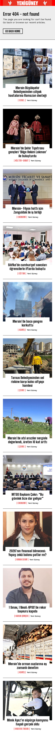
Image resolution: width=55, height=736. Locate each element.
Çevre (21, 390)
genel (22, 100)
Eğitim (22, 273)
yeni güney (32, 100)
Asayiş (22, 330)
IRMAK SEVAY (21, 559)
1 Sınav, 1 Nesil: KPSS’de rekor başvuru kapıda (27, 609)
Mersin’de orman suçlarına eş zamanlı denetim (27, 666)
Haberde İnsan (22, 729)
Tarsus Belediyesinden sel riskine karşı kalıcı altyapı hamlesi (27, 381)
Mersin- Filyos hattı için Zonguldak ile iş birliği (27, 210)
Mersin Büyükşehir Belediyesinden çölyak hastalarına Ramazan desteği (27, 92)
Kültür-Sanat (21, 160)
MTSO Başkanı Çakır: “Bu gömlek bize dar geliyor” (27, 496)
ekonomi (22, 217)
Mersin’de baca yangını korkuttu (28, 323)
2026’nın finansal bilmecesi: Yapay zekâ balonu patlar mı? (27, 553)
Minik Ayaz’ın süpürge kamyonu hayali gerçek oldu (27, 722)
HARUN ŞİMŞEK (21, 616)
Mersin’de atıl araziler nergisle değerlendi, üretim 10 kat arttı (27, 440)
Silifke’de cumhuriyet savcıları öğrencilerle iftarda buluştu (27, 267)
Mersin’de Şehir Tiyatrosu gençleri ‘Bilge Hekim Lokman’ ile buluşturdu (27, 152)
